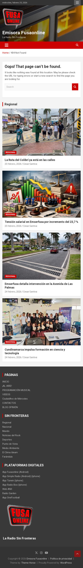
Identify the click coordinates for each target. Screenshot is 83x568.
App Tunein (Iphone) (12, 480)
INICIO (5, 381)
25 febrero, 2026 (13, 164)
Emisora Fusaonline (23, 32)
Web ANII (7, 489)
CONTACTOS (9, 403)
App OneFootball (11, 497)
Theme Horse (28, 562)
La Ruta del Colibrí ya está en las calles (30, 160)
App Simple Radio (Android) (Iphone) (21, 476)
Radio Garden (9, 493)
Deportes (7, 439)
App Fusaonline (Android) (15, 472)
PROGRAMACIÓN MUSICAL (16, 390)
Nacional (6, 426)
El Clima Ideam (10, 452)
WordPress (66, 562)
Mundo (5, 431)
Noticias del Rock (11, 435)
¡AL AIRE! (7, 386)
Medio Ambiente (10, 448)
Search (75, 86)
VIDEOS (6, 394)
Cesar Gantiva (30, 164)
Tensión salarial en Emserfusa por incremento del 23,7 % (41, 221)
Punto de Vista (10, 443)
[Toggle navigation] (6, 45)
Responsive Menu (77, 2)
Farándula (7, 456)
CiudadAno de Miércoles (15, 398)
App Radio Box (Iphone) (14, 484)
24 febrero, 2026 (13, 291)
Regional (11, 104)
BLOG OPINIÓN (10, 407)
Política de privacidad (61, 558)
